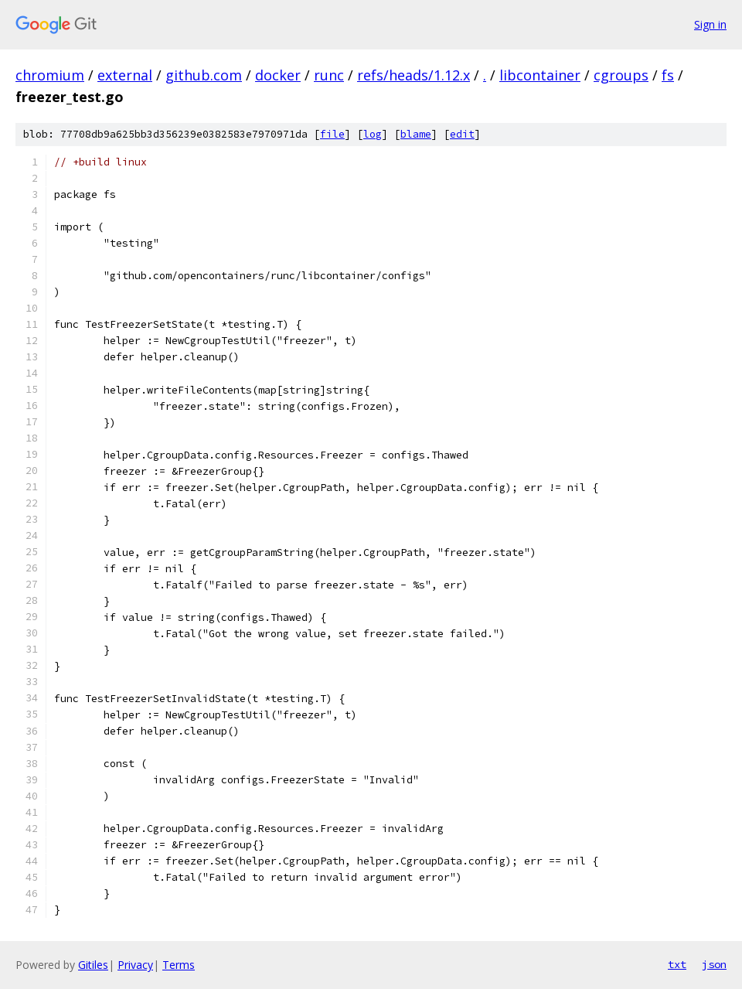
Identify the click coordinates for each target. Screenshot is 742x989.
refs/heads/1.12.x (413, 75)
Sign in (710, 24)
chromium (49, 75)
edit (462, 134)
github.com (203, 75)
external (124, 75)
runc (329, 75)
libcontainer (539, 75)
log (372, 134)
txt (677, 964)
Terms (178, 964)
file (332, 134)
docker (278, 75)
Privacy (135, 964)
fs (668, 75)
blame (415, 134)
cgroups (621, 75)
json (714, 964)
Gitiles (93, 964)
